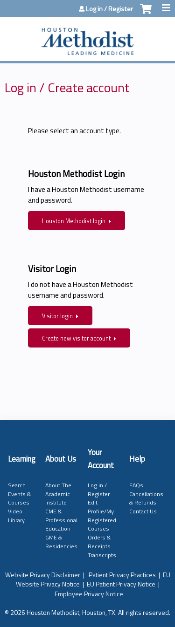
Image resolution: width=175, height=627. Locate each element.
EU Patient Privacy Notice (121, 584)
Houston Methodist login (73, 221)
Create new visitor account (76, 338)
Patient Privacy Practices (122, 574)
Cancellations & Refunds (146, 498)
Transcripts (102, 555)
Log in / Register (109, 9)
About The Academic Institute (58, 494)
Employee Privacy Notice (89, 594)
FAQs (136, 485)
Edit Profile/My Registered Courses (102, 515)
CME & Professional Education (61, 520)
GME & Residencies (61, 542)
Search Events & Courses (19, 494)
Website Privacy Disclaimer (42, 574)
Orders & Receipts (99, 542)
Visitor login (57, 316)
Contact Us (143, 511)
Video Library (16, 516)
